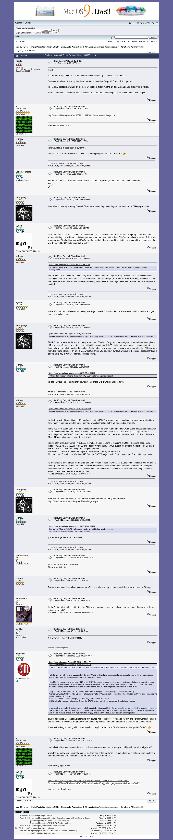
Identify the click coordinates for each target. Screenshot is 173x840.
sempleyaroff (22, 598)
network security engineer (58, 648)
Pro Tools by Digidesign (29, 831)
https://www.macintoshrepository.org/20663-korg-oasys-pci (74, 501)
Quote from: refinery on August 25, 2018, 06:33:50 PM (69, 662)
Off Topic (34, 833)
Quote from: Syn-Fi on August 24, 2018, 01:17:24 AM (69, 265)
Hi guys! (42, 815)
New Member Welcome (29, 815)
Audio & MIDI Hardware (29, 818)
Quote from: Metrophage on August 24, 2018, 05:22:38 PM (71, 373)
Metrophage (21, 197)
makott (66, 821)
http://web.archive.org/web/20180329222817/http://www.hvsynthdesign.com (82, 115)
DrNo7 (50, 815)
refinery (19, 139)
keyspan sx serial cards (48, 826)
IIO (17, 106)
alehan (68, 823)
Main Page (21, 42)
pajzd (54, 833)
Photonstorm (22, 555)
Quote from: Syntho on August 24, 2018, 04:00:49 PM (69, 334)
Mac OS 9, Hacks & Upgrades (26, 828)
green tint (42, 828)
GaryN (87, 818)
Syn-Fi (19, 226)
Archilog (74, 831)
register (31, 28)
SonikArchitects (23, 172)
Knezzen (52, 828)
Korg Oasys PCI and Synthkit (67, 61)
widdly (19, 61)
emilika (19, 629)
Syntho (19, 302)
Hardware (34, 821)
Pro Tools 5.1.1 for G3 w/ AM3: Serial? (54, 831)
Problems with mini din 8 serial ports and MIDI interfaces (60, 818)
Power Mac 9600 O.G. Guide (50, 821)
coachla (19, 578)
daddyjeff (20, 654)
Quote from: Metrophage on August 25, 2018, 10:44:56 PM (71, 526)
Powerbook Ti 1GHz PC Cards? (51, 823)
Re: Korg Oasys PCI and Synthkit (69, 106)
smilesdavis (112, 47)
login (24, 28)
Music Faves (44, 833)
